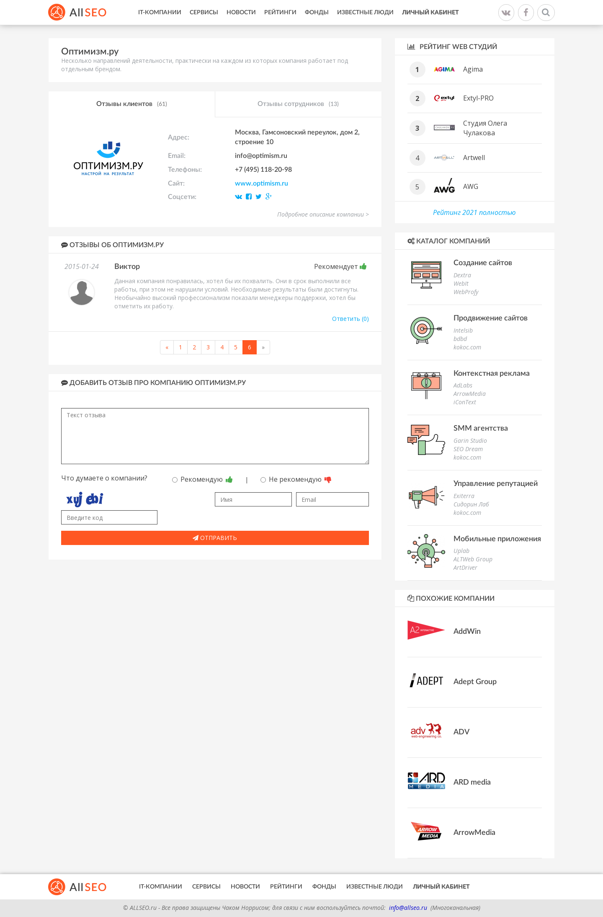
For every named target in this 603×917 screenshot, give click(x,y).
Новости (241, 12)
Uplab (461, 551)
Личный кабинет (430, 12)
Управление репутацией (496, 484)
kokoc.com (467, 347)
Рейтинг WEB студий (452, 46)
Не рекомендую (296, 479)
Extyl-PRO (478, 98)
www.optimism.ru (261, 183)
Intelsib (463, 330)
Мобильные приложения (497, 539)
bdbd (460, 339)
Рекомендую (202, 479)
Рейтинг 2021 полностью (474, 212)
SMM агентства (481, 428)
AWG (470, 186)
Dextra (462, 275)
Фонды (317, 12)
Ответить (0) (350, 319)
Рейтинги (280, 12)
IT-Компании (159, 12)
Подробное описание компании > (323, 214)
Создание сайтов (483, 263)
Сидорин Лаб (471, 504)
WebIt (461, 283)
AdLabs (463, 385)
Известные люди (365, 12)
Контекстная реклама (492, 373)
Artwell (474, 157)
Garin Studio (470, 440)
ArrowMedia (470, 394)
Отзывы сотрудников (298, 104)
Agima (473, 69)
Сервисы (204, 12)
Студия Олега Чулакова (485, 128)
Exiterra (464, 496)
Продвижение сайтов (491, 318)
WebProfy (466, 292)
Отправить (215, 538)
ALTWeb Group (473, 559)
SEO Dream (468, 449)
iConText (465, 402)
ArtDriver (465, 567)
